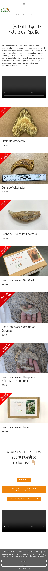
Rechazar (24, 565)
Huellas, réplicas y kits (24, 499)
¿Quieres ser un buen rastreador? (24, 489)
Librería (24, 480)
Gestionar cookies (24, 569)
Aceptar (24, 561)
